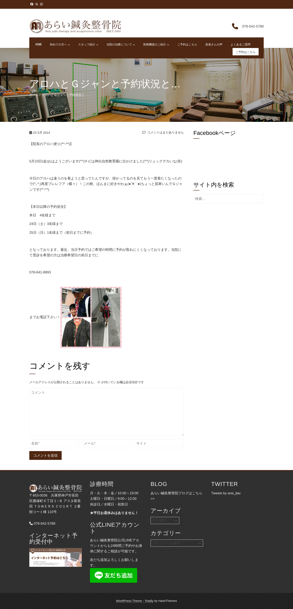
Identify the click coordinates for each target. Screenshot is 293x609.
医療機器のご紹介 (156, 44)
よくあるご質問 (240, 44)
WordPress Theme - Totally (134, 600)
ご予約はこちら (187, 44)
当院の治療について (120, 44)
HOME (38, 44)
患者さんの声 (213, 44)
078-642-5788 (42, 523)
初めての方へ (60, 44)
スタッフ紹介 (88, 44)
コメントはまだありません (163, 132)
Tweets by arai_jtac (226, 493)
